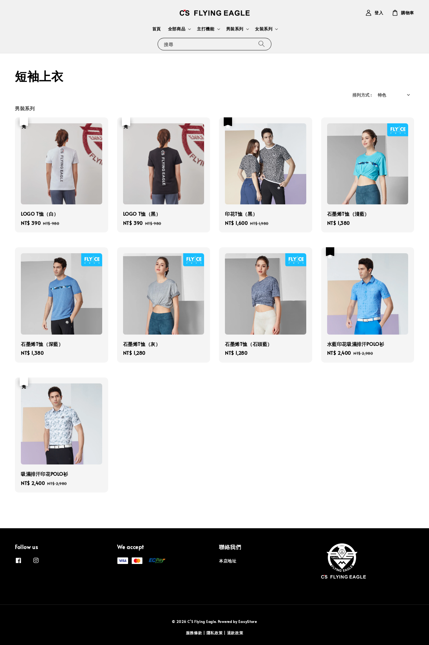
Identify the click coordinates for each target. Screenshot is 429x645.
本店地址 (227, 561)
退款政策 (235, 632)
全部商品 (176, 29)
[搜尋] (261, 44)
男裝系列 (234, 29)
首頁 (156, 29)
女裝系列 (263, 29)
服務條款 (194, 632)
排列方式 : (362, 95)
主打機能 (205, 29)
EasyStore (247, 621)
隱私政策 (214, 632)
